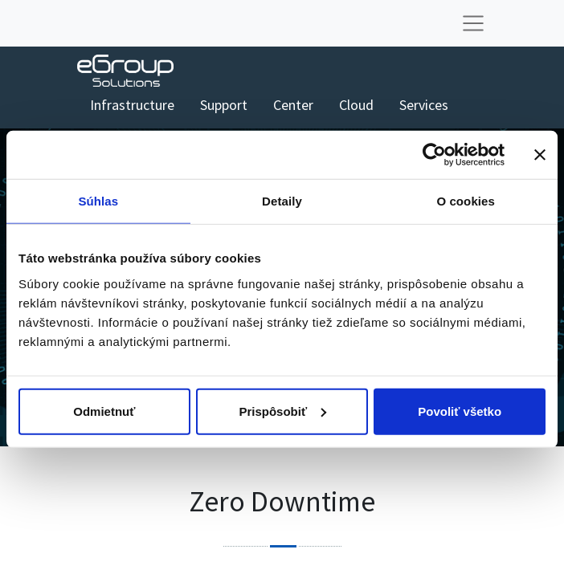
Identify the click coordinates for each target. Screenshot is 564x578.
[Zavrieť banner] (540, 155)
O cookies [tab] (465, 201)
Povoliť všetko (459, 410)
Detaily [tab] (282, 201)
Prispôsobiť (282, 410)
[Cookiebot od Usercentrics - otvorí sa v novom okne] (434, 155)
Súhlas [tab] (98, 201)
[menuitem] (132, 105)
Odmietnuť (104, 410)
